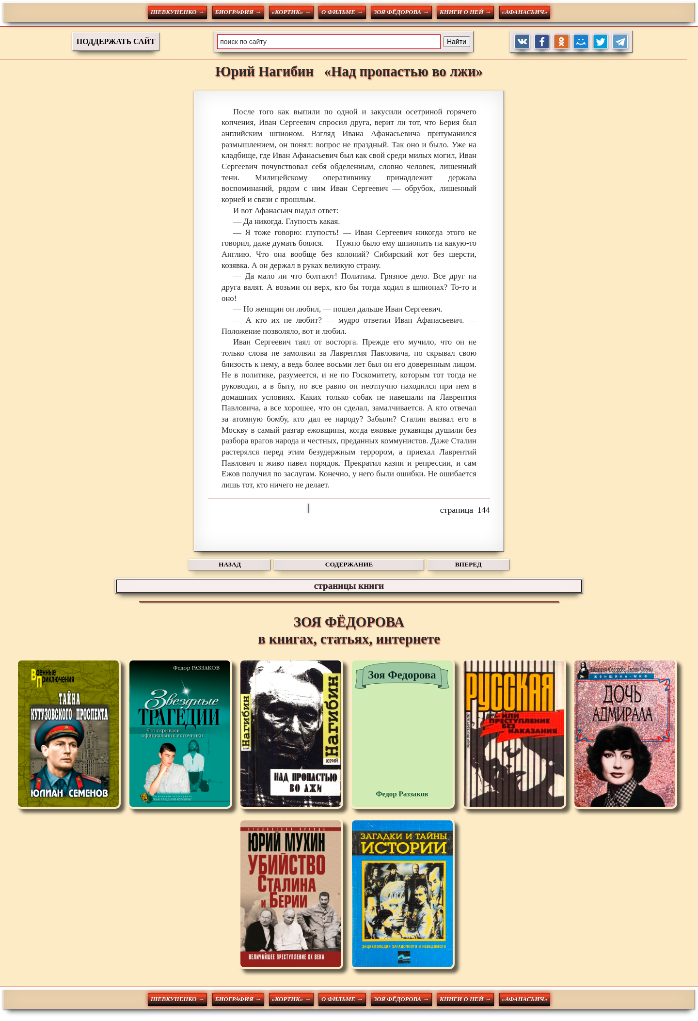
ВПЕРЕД (468, 564)
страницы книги (349, 586)
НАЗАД (230, 564)
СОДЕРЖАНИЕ (349, 564)
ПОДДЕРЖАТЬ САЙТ (116, 41)
